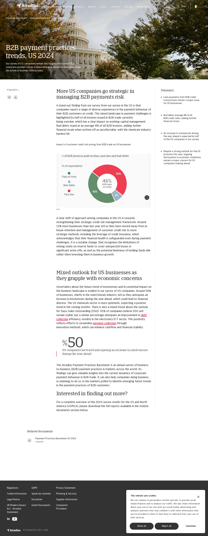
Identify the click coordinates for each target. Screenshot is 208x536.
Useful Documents (40, 505)
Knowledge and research (73, 7)
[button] (12, 6)
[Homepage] (27, 6)
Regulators (12, 488)
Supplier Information (66, 499)
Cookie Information (17, 494)
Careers (103, 7)
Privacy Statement (66, 488)
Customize (191, 526)
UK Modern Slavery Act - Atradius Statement (16, 508)
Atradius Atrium (143, 7)
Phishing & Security (66, 494)
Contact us (115, 7)
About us (92, 7)
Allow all (141, 526)
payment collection (104, 323)
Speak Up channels (41, 494)
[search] (167, 6)
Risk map (128, 7)
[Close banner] (198, 497)
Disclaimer (36, 499)
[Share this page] (9, 97)
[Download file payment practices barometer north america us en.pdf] (29, 440)
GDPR (34, 488)
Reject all (166, 526)
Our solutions (52, 7)
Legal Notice (13, 499)
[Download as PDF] (15, 97)
